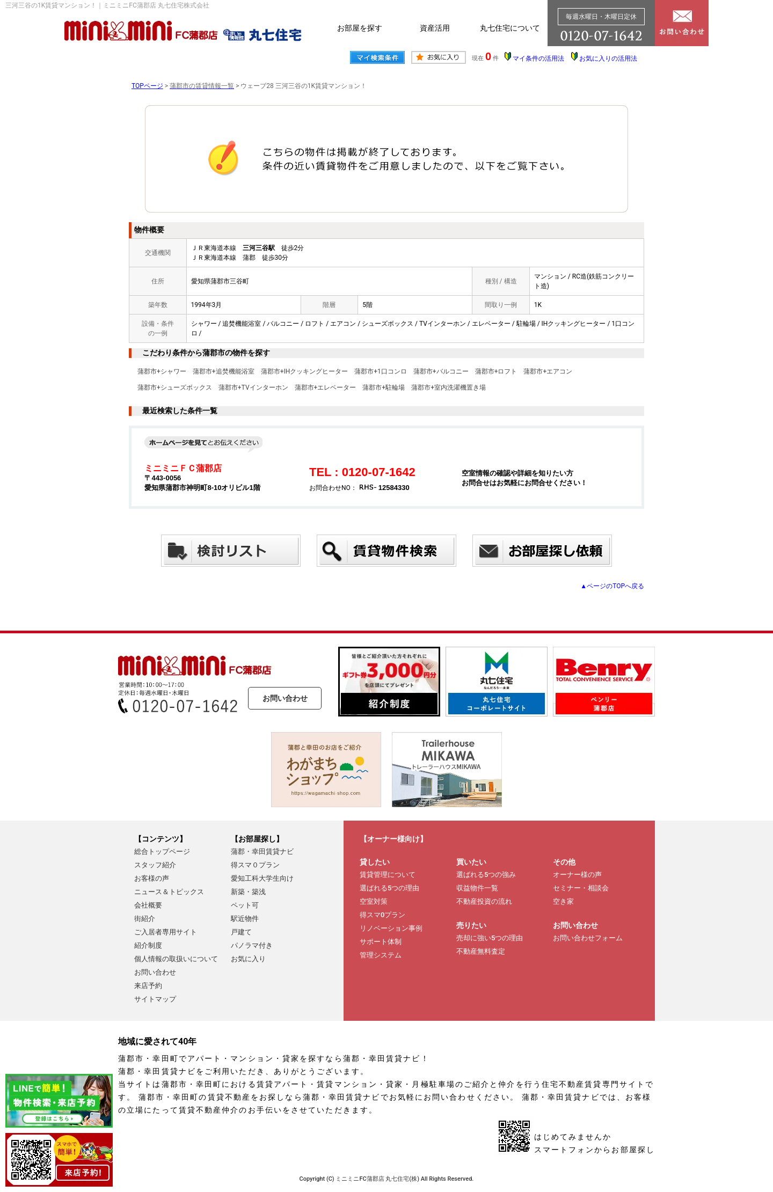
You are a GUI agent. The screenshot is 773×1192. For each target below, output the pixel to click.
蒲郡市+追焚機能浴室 (223, 371)
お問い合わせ (285, 698)
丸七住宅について (510, 28)
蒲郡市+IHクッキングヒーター (304, 371)
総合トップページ (162, 851)
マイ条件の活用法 (538, 58)
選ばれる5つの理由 (389, 888)
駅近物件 (245, 919)
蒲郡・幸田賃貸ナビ (262, 851)
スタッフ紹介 (155, 865)
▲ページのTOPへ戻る (612, 586)
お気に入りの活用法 (608, 58)
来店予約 (148, 986)
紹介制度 (148, 945)
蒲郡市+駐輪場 (383, 387)
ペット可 (245, 905)
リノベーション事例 (391, 928)
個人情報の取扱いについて (176, 959)
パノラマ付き (252, 945)
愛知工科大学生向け (262, 878)
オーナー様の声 (577, 875)
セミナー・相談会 (581, 888)
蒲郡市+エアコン (547, 371)
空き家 (563, 901)
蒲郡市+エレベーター (325, 387)
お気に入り (248, 959)
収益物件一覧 (477, 888)
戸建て (241, 932)
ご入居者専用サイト (165, 932)
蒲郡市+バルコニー (441, 371)
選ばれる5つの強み (486, 875)
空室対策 (374, 901)
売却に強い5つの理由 (489, 938)
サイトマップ (155, 999)
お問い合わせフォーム (588, 938)
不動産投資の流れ (484, 901)
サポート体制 (381, 942)
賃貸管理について (387, 875)
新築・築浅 (248, 892)
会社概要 (148, 905)
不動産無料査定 (480, 951)
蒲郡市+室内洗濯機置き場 (448, 387)
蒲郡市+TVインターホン (253, 387)
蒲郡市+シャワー (161, 371)
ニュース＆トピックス (169, 892)
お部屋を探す (359, 28)
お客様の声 (151, 878)
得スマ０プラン (255, 865)
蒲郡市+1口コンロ (380, 371)
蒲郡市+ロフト (496, 371)
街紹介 (144, 919)
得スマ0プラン (382, 915)
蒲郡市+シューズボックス (174, 387)
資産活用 (435, 28)
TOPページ (147, 86)
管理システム (381, 955)
